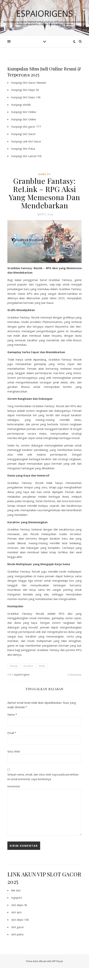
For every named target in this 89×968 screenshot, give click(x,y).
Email (11, 733)
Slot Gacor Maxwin (34, 82)
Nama (12, 714)
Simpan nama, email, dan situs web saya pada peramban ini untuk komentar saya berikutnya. (42, 777)
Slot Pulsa (29, 148)
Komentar (13, 786)
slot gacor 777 (32, 126)
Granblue (28, 666)
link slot (16, 890)
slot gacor (17, 927)
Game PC (44, 174)
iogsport (16, 897)
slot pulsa (17, 934)
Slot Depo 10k (32, 97)
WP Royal (57, 961)
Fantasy (14, 666)
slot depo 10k (20, 919)
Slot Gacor (29, 134)
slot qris (16, 912)
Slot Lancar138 (32, 156)
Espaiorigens (44, 13)
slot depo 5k (19, 905)
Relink (42, 666)
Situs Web (13, 751)
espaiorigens (22, 674)
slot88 (27, 104)
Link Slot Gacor (32, 141)
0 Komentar (75, 674)
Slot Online (29, 112)
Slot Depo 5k (31, 90)
